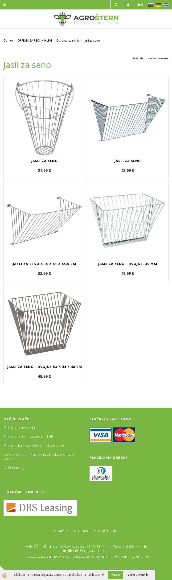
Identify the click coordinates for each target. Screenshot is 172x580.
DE (158, 4)
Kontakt (83, 531)
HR (165, 4)
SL (150, 4)
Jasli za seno (92, 40)
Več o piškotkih (138, 575)
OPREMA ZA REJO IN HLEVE (34, 40)
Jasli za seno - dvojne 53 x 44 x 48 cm (44, 366)
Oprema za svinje (68, 40)
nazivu (162, 58)
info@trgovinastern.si (90, 550)
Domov (8, 40)
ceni (152, 58)
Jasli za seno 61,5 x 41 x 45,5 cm (44, 263)
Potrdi (115, 574)
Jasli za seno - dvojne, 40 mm (127, 263)
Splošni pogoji (107, 531)
